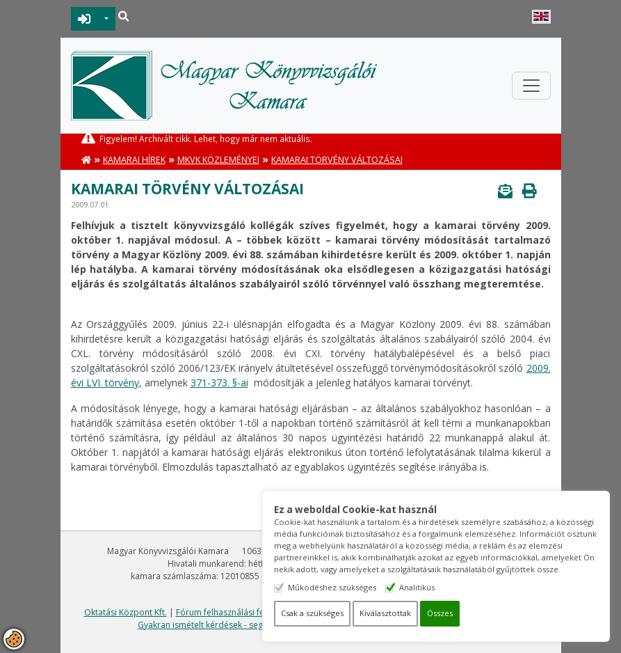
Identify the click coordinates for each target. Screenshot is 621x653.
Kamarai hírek (134, 160)
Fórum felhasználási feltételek (234, 612)
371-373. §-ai (219, 382)
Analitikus (417, 587)
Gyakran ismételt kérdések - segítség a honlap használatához (258, 625)
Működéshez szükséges (332, 587)
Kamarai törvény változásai (337, 160)
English (541, 17)
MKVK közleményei (218, 160)
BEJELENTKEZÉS (84, 19)
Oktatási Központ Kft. (125, 612)
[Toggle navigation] (531, 86)
